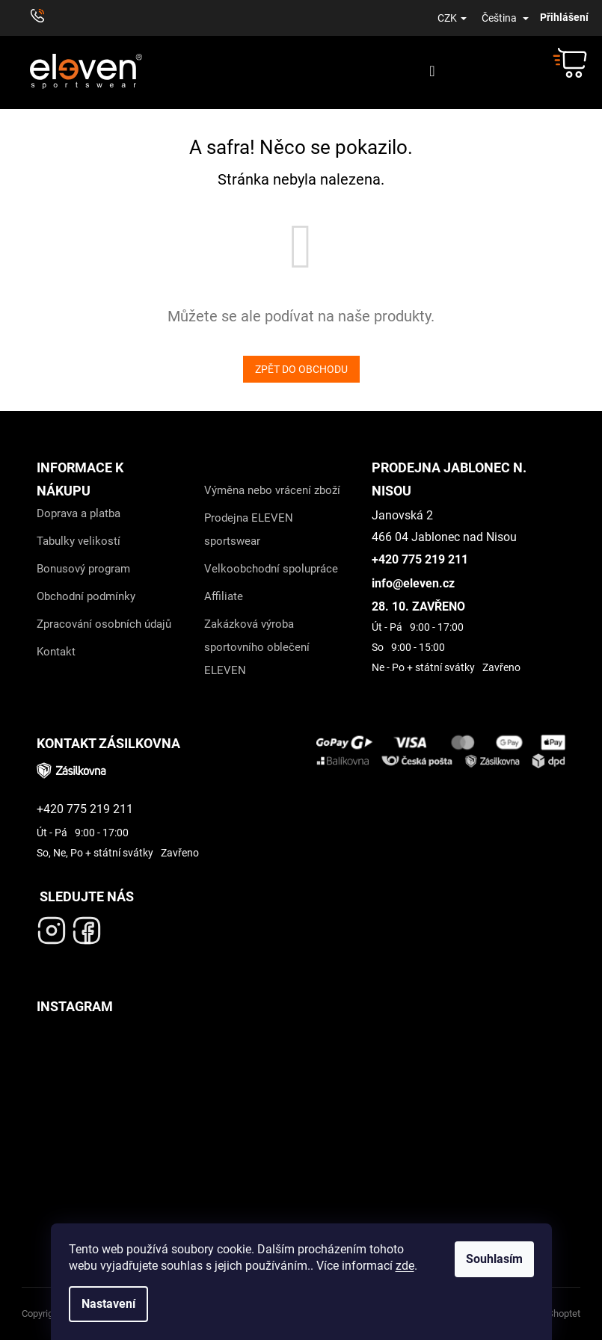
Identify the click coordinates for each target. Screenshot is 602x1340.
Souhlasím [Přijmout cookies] (494, 1259)
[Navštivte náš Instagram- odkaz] (52, 926)
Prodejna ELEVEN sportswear (248, 529)
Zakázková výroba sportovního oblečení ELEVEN (257, 647)
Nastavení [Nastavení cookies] (108, 1304)
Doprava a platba (78, 513)
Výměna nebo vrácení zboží (272, 490)
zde (405, 1266)
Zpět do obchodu (301, 369)
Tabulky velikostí (78, 541)
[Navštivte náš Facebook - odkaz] (87, 926)
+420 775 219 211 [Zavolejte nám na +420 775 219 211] (420, 559)
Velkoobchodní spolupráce (271, 568)
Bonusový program (83, 568)
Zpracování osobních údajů (104, 624)
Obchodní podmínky (86, 596)
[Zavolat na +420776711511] (44, 18)
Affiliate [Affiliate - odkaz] (223, 596)
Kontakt (56, 651)
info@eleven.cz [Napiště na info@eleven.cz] (413, 583)
